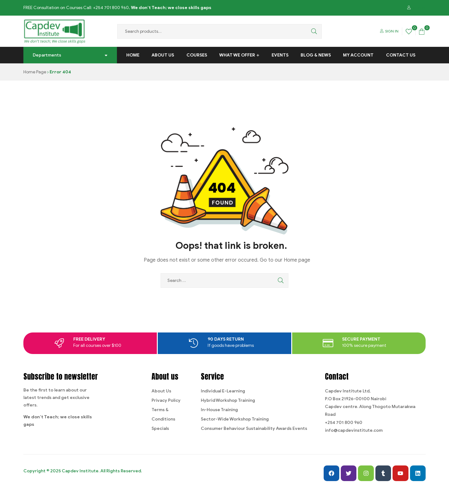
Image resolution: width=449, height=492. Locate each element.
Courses (196, 55)
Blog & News (316, 55)
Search (312, 31)
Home (132, 55)
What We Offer (237, 55)
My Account (358, 55)
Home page (297, 260)
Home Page (34, 72)
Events (280, 55)
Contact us (400, 55)
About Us (163, 55)
